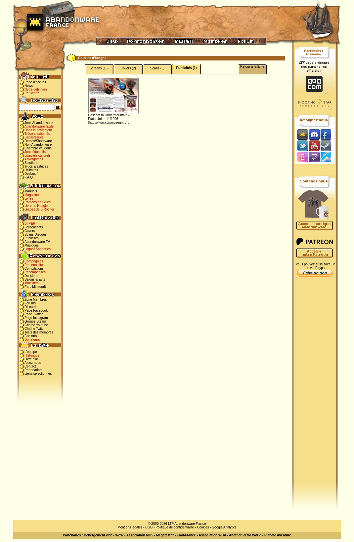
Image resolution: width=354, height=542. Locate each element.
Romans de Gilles (37, 202)
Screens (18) (99, 68)
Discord (30, 307)
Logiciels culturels (37, 155)
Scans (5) (157, 68)
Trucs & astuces (36, 166)
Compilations (34, 268)
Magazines (32, 195)
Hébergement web (98, 535)
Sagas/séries (34, 137)
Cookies (203, 527)
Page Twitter (33, 314)
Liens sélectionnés (38, 373)
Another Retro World (245, 535)
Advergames (33, 159)
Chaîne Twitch (34, 328)
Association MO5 (139, 535)
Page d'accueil (35, 82)
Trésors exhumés (37, 134)
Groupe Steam (35, 321)
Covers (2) (128, 68)
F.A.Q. (29, 177)
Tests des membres (38, 332)
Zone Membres (35, 299)
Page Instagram (36, 318)
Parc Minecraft (35, 287)
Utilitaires (31, 170)
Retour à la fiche (252, 66)
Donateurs (32, 339)
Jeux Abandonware (38, 123)
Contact (30, 366)
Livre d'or (31, 359)
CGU (149, 527)
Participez (31, 93)
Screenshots (33, 227)
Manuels (30, 191)
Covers (29, 231)
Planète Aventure (277, 535)
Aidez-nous (32, 363)
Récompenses (35, 272)
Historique (31, 355)
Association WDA (212, 535)
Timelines (31, 283)
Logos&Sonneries (37, 249)
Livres (28, 198)
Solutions (31, 163)
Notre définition (35, 89)
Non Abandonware (38, 144)
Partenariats (33, 370)
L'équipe (30, 352)
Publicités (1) (186, 68)
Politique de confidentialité (174, 527)
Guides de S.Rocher (39, 209)
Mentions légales (129, 527)
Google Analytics (224, 527)
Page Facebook (36, 310)
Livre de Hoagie (36, 206)
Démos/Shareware (38, 141)
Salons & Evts (34, 279)
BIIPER (29, 223)
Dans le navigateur (38, 130)
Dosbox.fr (31, 173)
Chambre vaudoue (38, 148)
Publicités (31, 238)
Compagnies (33, 261)
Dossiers (30, 276)
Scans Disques (35, 234)
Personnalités (34, 265)
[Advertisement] (315, 384)
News (28, 86)
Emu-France (186, 535)
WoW (119, 535)
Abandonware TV (37, 242)
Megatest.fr (165, 535)
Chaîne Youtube (36, 325)
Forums (30, 303)
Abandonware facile (39, 126)
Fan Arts (30, 336)
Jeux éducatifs (35, 152)
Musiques (31, 245)
